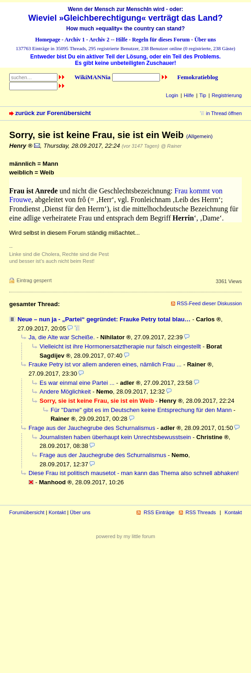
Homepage (47, 39)
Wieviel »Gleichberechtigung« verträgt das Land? (126, 18)
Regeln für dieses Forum (160, 39)
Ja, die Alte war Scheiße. (62, 337)
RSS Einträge (158, 512)
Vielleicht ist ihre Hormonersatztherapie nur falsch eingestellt (120, 346)
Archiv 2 (99, 39)
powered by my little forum (125, 536)
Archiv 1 (74, 39)
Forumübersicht (27, 512)
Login (172, 95)
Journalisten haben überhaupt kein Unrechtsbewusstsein (115, 437)
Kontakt (57, 512)
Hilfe (121, 39)
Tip (203, 95)
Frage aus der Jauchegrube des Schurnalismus (92, 427)
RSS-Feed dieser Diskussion (209, 303)
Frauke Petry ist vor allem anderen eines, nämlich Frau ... (105, 364)
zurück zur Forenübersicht (53, 113)
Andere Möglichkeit (65, 391)
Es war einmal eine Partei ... (77, 382)
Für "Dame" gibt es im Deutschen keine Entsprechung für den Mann (141, 409)
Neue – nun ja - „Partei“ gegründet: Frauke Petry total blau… (104, 319)
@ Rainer (171, 146)
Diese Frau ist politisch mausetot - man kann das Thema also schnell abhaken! (134, 473)
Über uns (205, 39)
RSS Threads (201, 512)
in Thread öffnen (224, 113)
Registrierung (226, 95)
